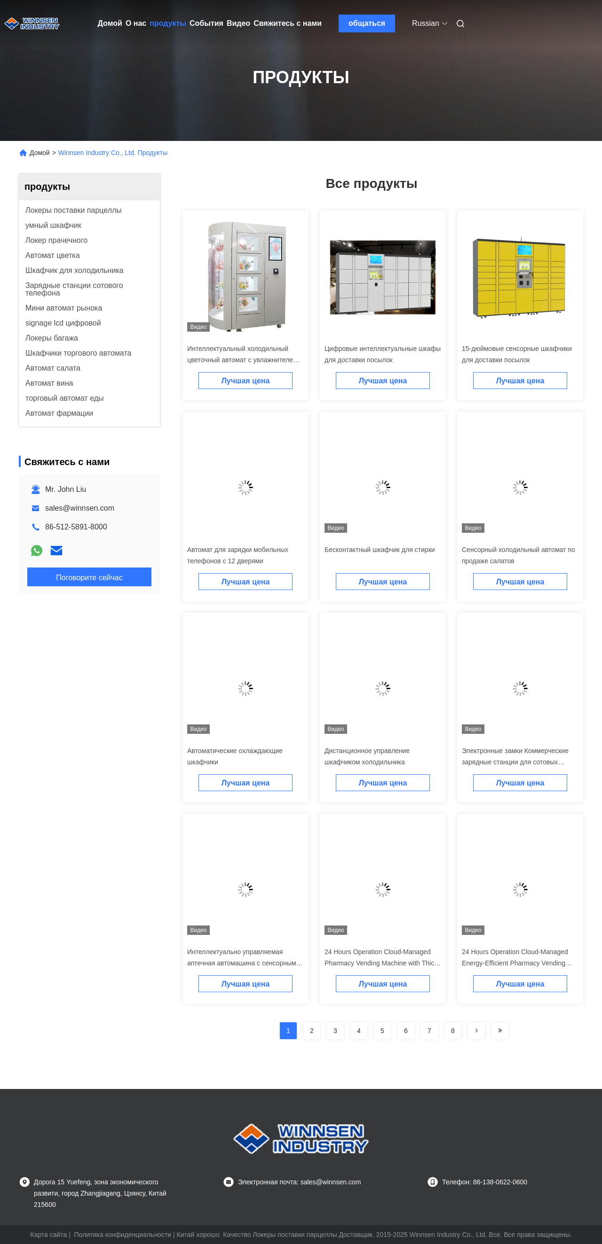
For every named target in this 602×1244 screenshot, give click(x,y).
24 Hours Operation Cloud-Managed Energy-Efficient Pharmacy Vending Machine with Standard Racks (515, 963)
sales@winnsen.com (79, 508)
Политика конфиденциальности (123, 1234)
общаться (367, 23)
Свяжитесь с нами (287, 23)
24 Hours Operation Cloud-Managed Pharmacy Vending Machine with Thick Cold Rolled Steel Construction (381, 963)
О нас (136, 23)
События (206, 23)
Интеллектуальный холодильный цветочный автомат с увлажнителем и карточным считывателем (245, 360)
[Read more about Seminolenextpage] (476, 1030)
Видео (238, 23)
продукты (168, 23)
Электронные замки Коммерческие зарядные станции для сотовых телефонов (515, 762)
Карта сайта (48, 1234)
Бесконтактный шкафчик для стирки (380, 549)
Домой (110, 23)
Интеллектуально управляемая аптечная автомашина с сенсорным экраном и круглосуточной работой (241, 963)
